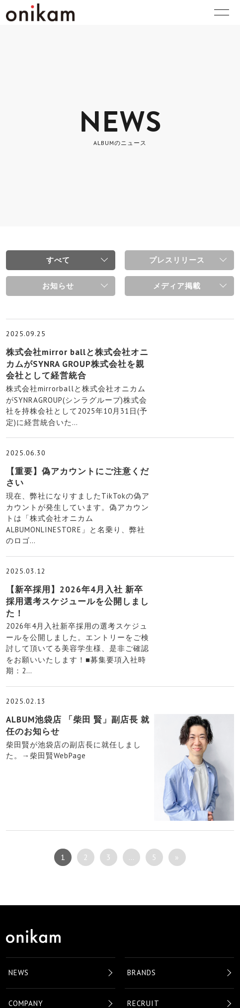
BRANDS (141, 972)
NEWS (18, 972)
